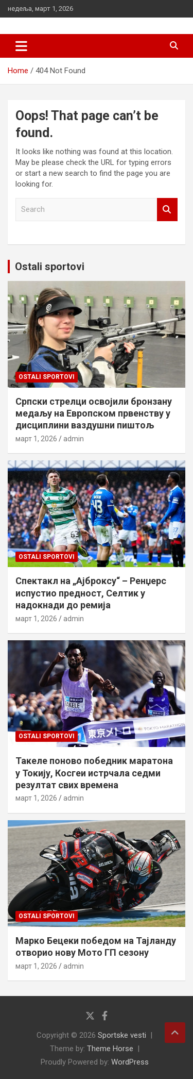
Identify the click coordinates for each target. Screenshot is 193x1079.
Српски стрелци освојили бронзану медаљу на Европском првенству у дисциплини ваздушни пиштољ (93, 413)
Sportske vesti (122, 1035)
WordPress (130, 1062)
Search (167, 209)
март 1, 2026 (36, 439)
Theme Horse (110, 1048)
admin (73, 439)
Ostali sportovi (49, 266)
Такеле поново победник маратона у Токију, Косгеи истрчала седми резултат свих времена (94, 772)
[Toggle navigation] (21, 46)
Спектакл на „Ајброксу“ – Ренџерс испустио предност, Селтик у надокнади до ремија (90, 592)
